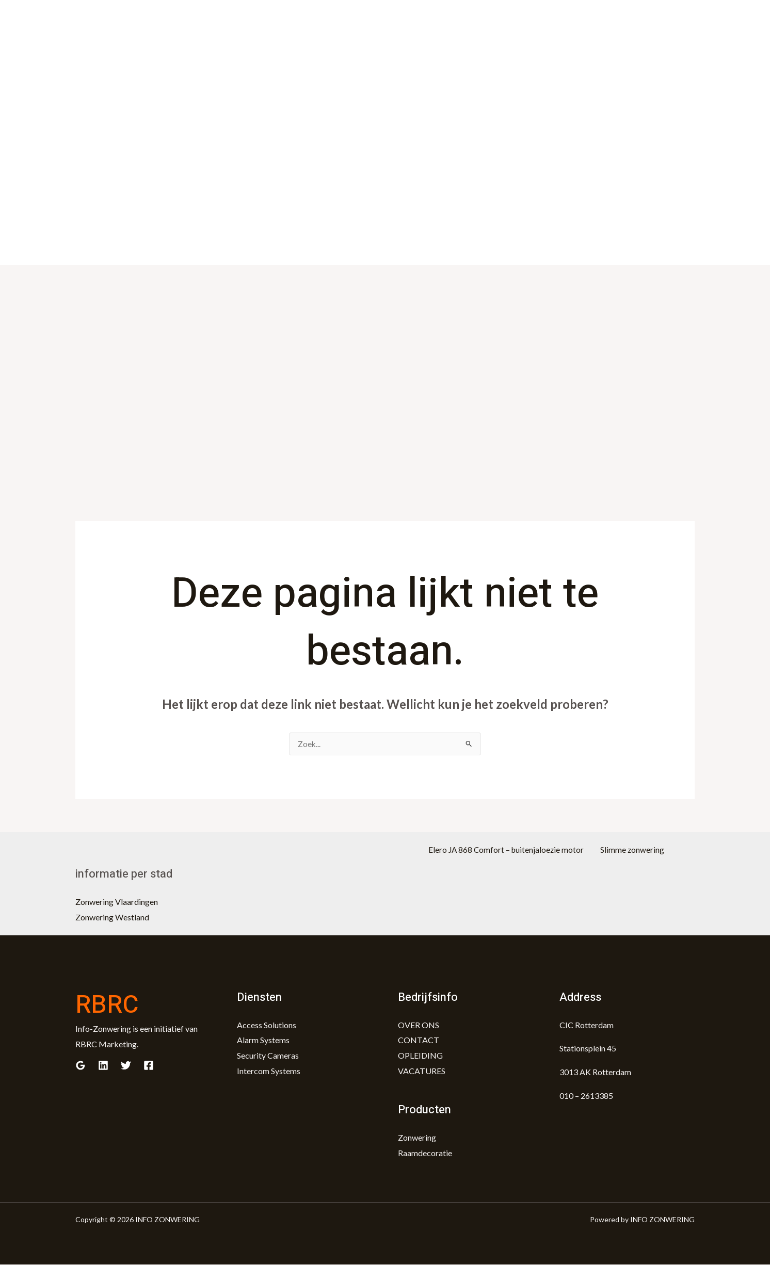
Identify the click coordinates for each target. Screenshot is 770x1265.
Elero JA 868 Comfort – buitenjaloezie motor (510, 850)
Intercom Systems (268, 1071)
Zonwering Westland (112, 917)
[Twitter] (126, 1066)
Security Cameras (268, 1056)
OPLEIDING (420, 1056)
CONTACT (418, 1040)
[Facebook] (148, 1066)
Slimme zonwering (630, 850)
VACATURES (421, 1071)
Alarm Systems (263, 1040)
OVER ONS (418, 1025)
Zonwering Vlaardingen (116, 902)
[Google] (80, 1066)
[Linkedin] (103, 1066)
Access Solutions (266, 1025)
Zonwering (417, 1138)
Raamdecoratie (425, 1153)
